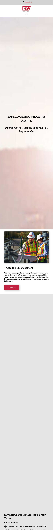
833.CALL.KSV (28, 2)
